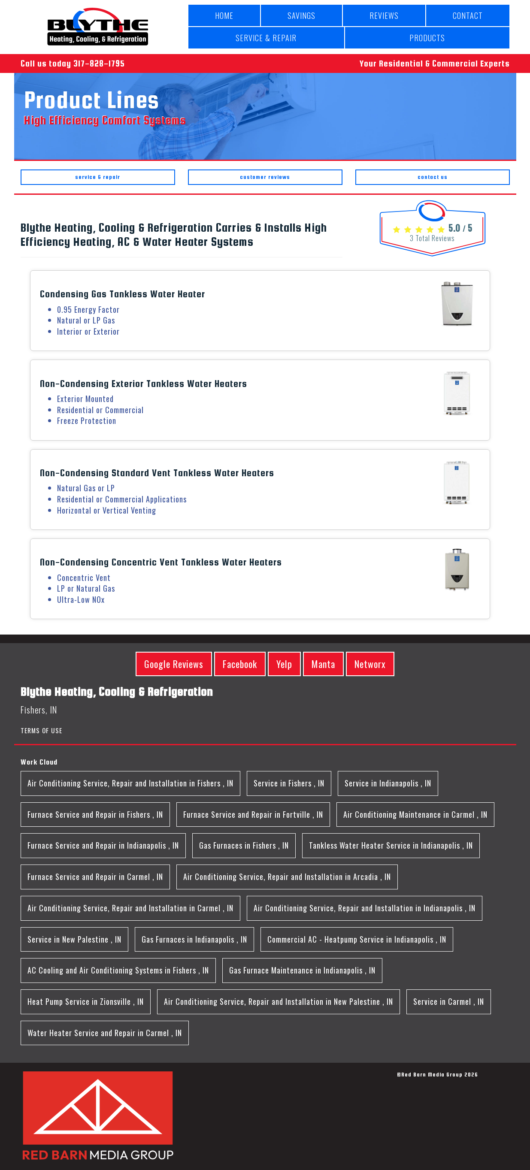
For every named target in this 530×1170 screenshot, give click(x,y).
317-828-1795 (99, 63)
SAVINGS (301, 15)
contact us (433, 177)
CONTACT (468, 15)
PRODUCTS (427, 37)
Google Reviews (173, 664)
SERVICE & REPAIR (266, 37)
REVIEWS (384, 15)
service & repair (97, 177)
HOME (224, 15)
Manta (323, 664)
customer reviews (265, 177)
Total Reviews (432, 238)
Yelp (284, 664)
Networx (370, 664)
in (130, 783)
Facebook (240, 664)
